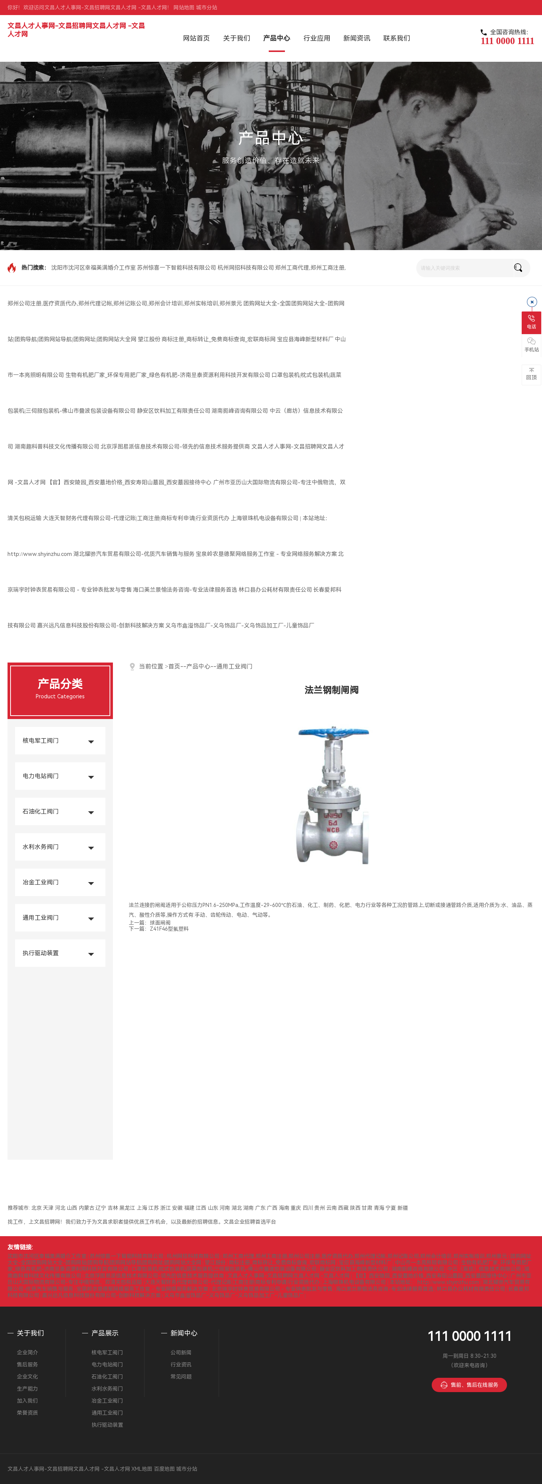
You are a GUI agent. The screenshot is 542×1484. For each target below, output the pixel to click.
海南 (284, 1208)
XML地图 (141, 1469)
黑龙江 (127, 1208)
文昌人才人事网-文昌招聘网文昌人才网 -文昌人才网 (288, 1276)
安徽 (177, 1208)
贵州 (319, 1208)
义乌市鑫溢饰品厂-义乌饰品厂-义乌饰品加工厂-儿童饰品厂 (239, 625)
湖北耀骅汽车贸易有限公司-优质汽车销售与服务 (134, 554)
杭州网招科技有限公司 (246, 267)
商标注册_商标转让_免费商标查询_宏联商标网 (218, 339)
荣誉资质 (27, 1413)
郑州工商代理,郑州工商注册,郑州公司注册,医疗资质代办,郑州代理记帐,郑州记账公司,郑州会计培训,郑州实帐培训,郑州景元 (364, 1256)
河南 (224, 1208)
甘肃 (367, 1208)
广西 (272, 1208)
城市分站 (206, 8)
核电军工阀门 (41, 740)
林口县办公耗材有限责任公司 (275, 589)
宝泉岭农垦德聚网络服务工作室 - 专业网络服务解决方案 (266, 554)
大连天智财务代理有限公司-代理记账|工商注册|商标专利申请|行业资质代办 (136, 518)
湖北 (236, 1208)
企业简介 (27, 1353)
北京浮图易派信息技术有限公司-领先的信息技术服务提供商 (175, 446)
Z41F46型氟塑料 (169, 929)
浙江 (165, 1208)
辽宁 (101, 1208)
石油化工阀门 (41, 811)
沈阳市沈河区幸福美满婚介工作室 (93, 267)
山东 (213, 1208)
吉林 (113, 1208)
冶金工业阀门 (41, 882)
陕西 (355, 1208)
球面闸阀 (160, 923)
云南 (331, 1208)
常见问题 (181, 1377)
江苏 (153, 1208)
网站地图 (184, 8)
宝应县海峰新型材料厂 (305, 339)
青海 (379, 1208)
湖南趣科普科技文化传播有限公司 (57, 446)
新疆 (402, 1208)
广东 (260, 1208)
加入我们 (27, 1401)
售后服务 (27, 1365)
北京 (36, 1208)
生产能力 (27, 1389)
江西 (201, 1208)
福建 (189, 1208)
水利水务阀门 (41, 846)
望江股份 (149, 339)
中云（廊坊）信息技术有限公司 (484, 1269)
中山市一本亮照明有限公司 (426, 1263)
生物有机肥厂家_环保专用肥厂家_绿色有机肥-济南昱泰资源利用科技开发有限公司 (167, 375)
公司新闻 (181, 1353)
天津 (48, 1208)
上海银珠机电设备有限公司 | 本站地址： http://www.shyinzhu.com (401, 1282)
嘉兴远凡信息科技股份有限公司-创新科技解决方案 (100, 625)
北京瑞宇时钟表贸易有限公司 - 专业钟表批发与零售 (272, 1289)
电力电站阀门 (41, 776)
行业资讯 (181, 1365)
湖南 (248, 1208)
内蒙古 (86, 1208)
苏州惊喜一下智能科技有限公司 (176, 267)
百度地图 (164, 1469)
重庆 (296, 1208)
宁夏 (390, 1208)
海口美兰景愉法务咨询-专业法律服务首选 (185, 589)
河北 (60, 1208)
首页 (174, 666)
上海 (142, 1208)
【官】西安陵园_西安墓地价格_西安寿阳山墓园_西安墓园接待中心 (129, 482)
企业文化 (27, 1377)
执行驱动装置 (41, 953)
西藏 (343, 1208)
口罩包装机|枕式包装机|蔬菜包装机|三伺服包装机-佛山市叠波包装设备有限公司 (223, 1269)
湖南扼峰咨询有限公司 (240, 411)
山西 (72, 1208)
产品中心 (198, 666)
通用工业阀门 (41, 917)
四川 (308, 1208)
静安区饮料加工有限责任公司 (173, 411)
